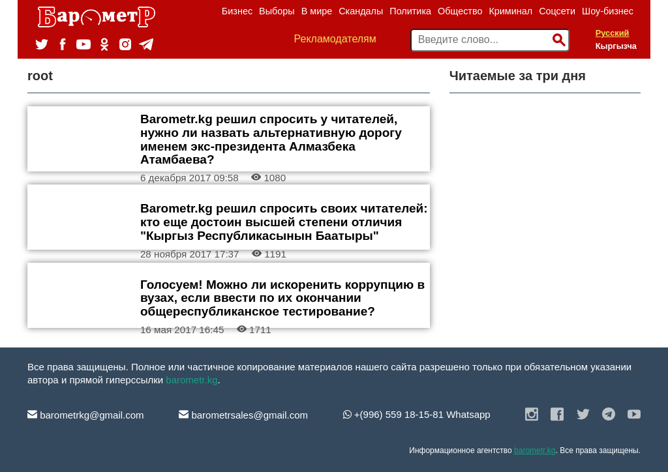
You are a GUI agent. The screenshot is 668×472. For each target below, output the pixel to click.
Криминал (510, 11)
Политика (410, 11)
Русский (613, 33)
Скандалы (361, 11)
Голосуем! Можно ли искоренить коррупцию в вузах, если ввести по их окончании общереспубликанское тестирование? (282, 298)
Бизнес (237, 11)
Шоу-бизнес (607, 11)
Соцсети (557, 11)
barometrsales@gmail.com (243, 414)
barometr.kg (191, 379)
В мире (317, 11)
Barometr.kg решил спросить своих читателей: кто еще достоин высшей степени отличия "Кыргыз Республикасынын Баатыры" (284, 222)
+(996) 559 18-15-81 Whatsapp (417, 414)
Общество (460, 11)
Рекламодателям (335, 38)
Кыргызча (616, 46)
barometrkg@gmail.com (85, 414)
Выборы (277, 11)
